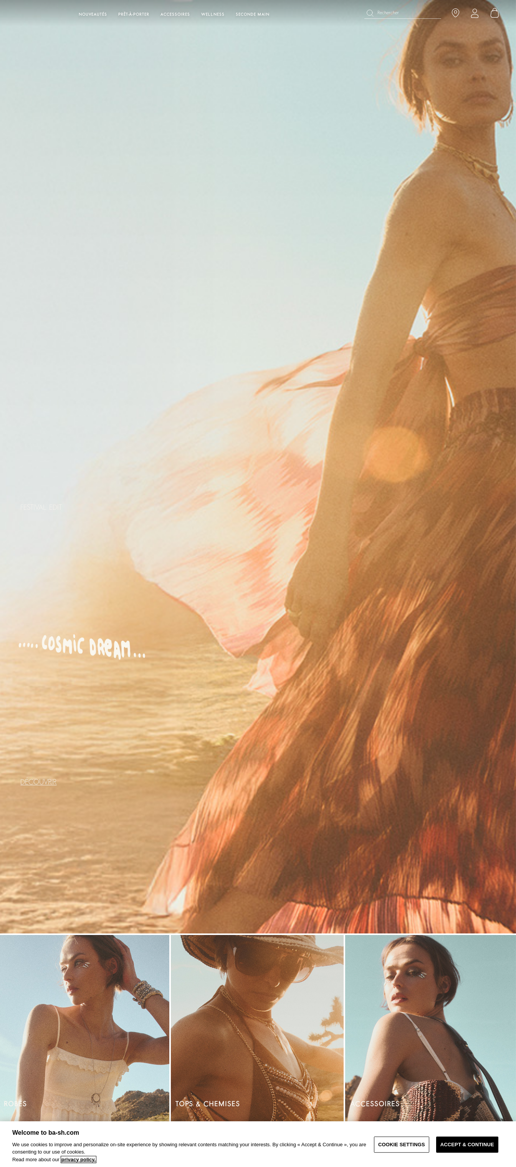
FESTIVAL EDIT (41, 507)
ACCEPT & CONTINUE (467, 1144)
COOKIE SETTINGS (401, 1144)
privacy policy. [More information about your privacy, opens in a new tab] (78, 1159)
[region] (258, 1144)
